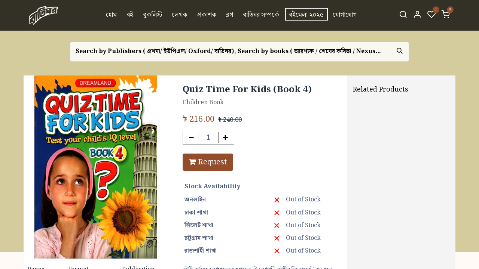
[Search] (403, 15)
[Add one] (225, 137)
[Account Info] (417, 15)
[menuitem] (111, 15)
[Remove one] (191, 137)
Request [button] (208, 162)
